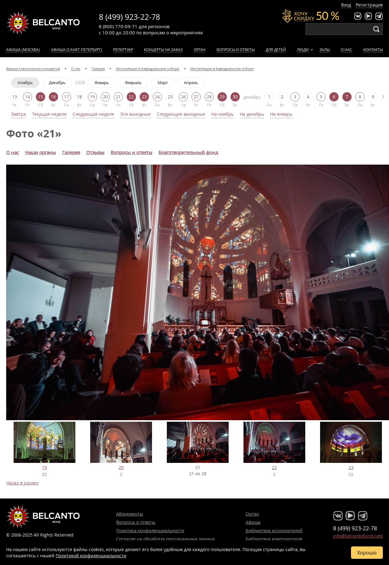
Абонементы (129, 514)
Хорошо (367, 552)
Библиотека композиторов (274, 539)
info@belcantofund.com (358, 536)
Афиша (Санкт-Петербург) (76, 49)
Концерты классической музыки (43, 23)
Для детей (276, 49)
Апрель (191, 82)
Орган (199, 49)
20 (121, 467)
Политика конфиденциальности (150, 530)
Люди (303, 49)
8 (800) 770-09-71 (118, 26)
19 (44, 467)
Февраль (133, 82)
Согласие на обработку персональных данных (165, 539)
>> (351, 474)
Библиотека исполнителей (274, 530)
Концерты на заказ (163, 49)
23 (351, 467)
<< (44, 474)
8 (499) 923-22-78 (129, 17)
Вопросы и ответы (236, 49)
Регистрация (369, 5)
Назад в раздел (22, 483)
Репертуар (123, 49)
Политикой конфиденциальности (91, 556)
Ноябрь (25, 82)
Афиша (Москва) (23, 49)
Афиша (253, 522)
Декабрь (57, 82)
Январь (102, 82)
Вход (346, 5)
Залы (324, 49)
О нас (346, 49)
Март (163, 82)
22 (274, 467)
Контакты (373, 49)
